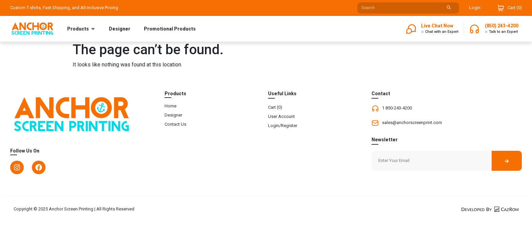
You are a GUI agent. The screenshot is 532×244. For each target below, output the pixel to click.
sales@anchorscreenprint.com (412, 122)
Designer (119, 29)
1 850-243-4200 (397, 107)
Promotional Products (170, 29)
